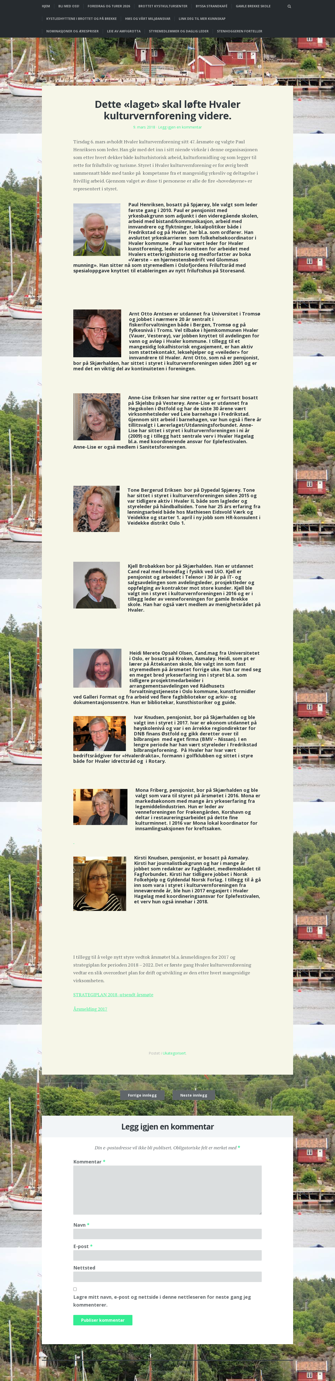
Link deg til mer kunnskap (202, 18)
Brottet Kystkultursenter (162, 6)
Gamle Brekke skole (253, 6)
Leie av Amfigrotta (124, 31)
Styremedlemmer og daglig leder (179, 31)
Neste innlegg (193, 1094)
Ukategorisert (174, 1052)
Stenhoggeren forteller (239, 31)
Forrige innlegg (142, 1094)
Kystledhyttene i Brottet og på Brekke (81, 18)
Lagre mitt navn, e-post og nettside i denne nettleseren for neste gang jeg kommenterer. (162, 1300)
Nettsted (84, 1267)
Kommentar (89, 1161)
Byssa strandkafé (211, 6)
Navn (81, 1224)
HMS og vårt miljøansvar (147, 18)
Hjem (46, 6)
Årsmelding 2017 (91, 1008)
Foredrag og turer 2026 (109, 6)
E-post (83, 1245)
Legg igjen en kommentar (180, 127)
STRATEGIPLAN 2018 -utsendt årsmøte (115, 994)
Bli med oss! (68, 6)
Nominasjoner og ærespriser (72, 31)
